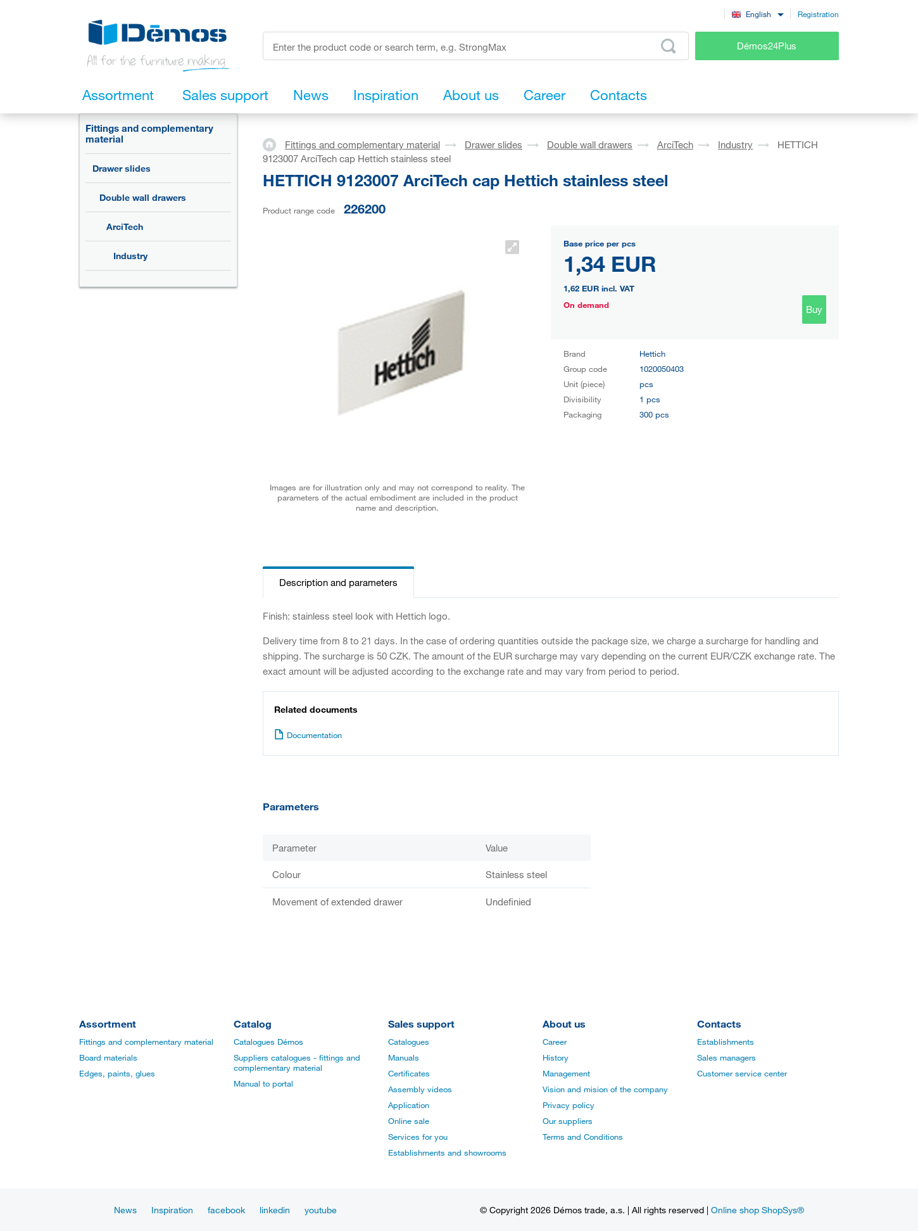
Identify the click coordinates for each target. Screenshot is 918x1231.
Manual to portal (263, 1083)
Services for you (418, 1137)
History (556, 1057)
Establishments (725, 1041)
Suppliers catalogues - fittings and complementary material (297, 1062)
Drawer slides (121, 168)
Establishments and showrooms (447, 1152)
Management (566, 1073)
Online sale (408, 1121)
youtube (321, 1209)
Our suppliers (568, 1121)
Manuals (403, 1057)
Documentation (308, 735)
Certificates (409, 1073)
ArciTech (124, 226)
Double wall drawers (142, 197)
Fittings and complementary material (149, 133)
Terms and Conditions (583, 1137)
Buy (814, 309)
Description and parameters (338, 582)
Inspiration (172, 1209)
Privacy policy (568, 1105)
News (125, 1209)
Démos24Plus (766, 45)
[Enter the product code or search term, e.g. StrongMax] (475, 46)
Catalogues (408, 1041)
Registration (818, 14)
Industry (130, 255)
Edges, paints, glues (117, 1073)
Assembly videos (420, 1089)
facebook (226, 1209)
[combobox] (757, 13)
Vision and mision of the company (605, 1089)
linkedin (275, 1209)
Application (408, 1105)
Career (555, 1041)
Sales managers (726, 1057)
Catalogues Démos (268, 1041)
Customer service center (742, 1073)
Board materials (108, 1057)
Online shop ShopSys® (757, 1209)
